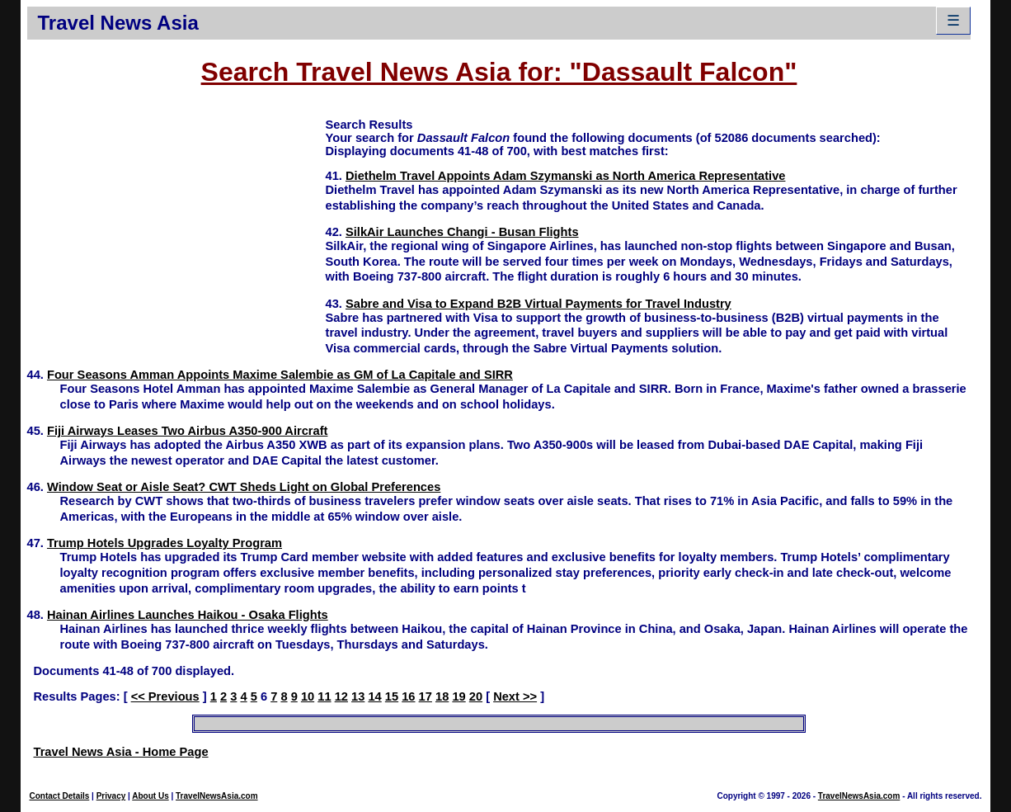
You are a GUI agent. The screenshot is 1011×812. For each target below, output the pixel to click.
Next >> (515, 696)
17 (425, 696)
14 (374, 696)
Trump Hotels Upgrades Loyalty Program (164, 543)
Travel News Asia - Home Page (121, 751)
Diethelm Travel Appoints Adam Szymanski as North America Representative (566, 175)
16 (408, 696)
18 (442, 696)
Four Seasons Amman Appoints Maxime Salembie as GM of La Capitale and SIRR (280, 374)
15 (391, 696)
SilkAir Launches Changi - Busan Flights (462, 231)
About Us (150, 795)
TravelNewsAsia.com (217, 795)
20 (475, 696)
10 (307, 696)
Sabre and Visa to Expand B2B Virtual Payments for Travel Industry (538, 303)
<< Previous (165, 696)
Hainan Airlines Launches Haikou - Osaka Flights (187, 614)
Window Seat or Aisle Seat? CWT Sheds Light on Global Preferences (243, 486)
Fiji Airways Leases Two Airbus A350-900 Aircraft (187, 430)
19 (458, 696)
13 (357, 696)
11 (324, 696)
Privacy (111, 795)
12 (341, 696)
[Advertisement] (176, 231)
